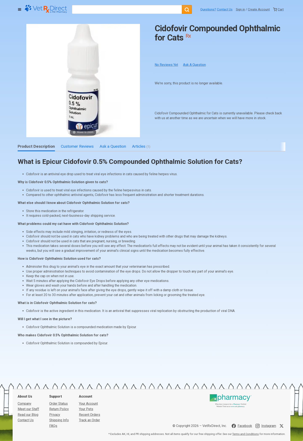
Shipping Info (59, 420)
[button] (83, 80)
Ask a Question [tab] (113, 146)
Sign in (240, 9)
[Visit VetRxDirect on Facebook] (242, 426)
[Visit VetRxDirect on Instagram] (265, 426)
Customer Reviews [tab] (77, 146)
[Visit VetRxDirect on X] (282, 426)
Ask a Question (194, 65)
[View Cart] (278, 9)
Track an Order (89, 420)
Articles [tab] (141, 146)
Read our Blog (28, 415)
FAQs (53, 426)
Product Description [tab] (36, 146)
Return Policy (59, 409)
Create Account (259, 9)
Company (24, 404)
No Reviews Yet (166, 65)
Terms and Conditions (245, 434)
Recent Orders (89, 415)
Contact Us (225, 9)
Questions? (208, 9)
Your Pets (86, 409)
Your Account (88, 404)
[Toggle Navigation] (19, 9)
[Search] (187, 9)
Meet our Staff (28, 409)
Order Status (58, 404)
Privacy (54, 415)
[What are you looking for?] (127, 9)
